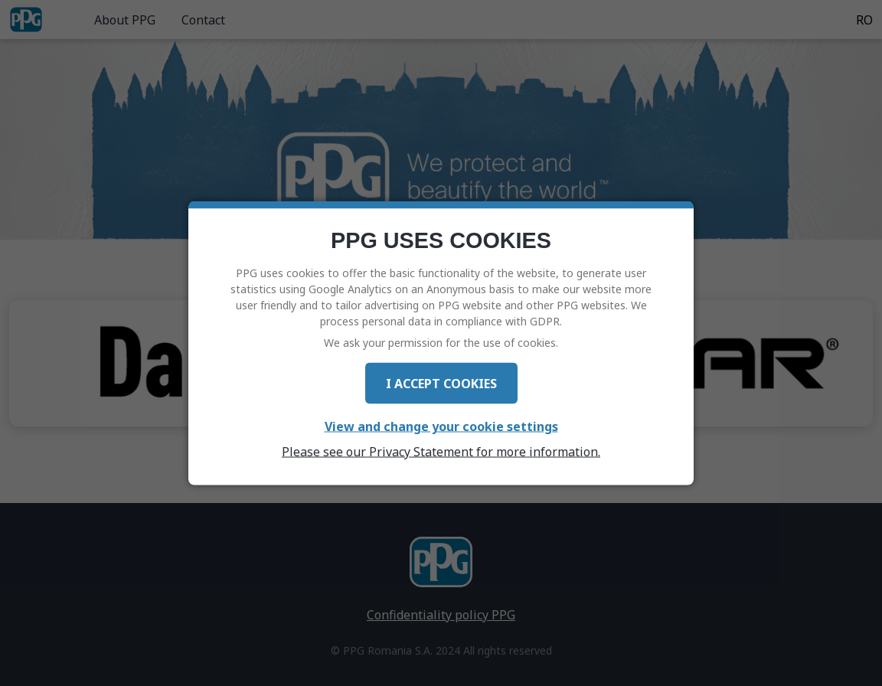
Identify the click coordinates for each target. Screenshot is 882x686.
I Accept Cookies (441, 382)
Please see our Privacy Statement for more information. (441, 451)
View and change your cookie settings (441, 425)
